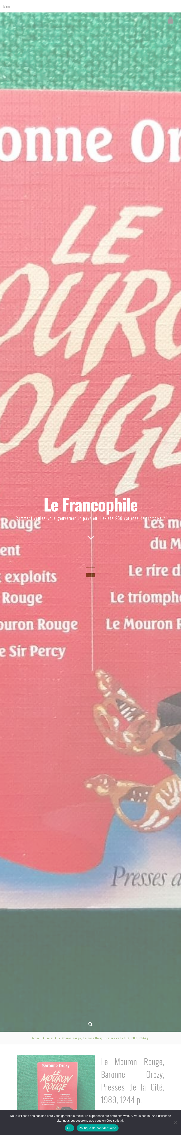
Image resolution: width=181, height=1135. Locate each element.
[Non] (175, 1122)
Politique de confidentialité (97, 1128)
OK (69, 1128)
